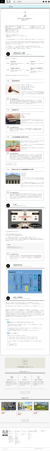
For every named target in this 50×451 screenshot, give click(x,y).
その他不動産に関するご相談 (11, 442)
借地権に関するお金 (17, 442)
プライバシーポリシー (5, 448)
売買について (29, 433)
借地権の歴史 (16, 438)
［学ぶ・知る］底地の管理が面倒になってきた (41, 410)
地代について (29, 438)
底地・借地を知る (17, 431)
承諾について (29, 437)
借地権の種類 (16, 437)
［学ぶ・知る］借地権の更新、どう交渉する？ (8, 410)
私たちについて (24, 392)
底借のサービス (10, 431)
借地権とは (16, 433)
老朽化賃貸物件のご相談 (11, 438)
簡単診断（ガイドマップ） (11, 434)
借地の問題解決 (11, 344)
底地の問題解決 (10, 437)
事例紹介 (3, 413)
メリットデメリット (17, 434)
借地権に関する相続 (17, 441)
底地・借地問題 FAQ (31, 431)
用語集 (35, 431)
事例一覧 (24, 420)
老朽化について (30, 434)
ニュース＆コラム (24, 431)
